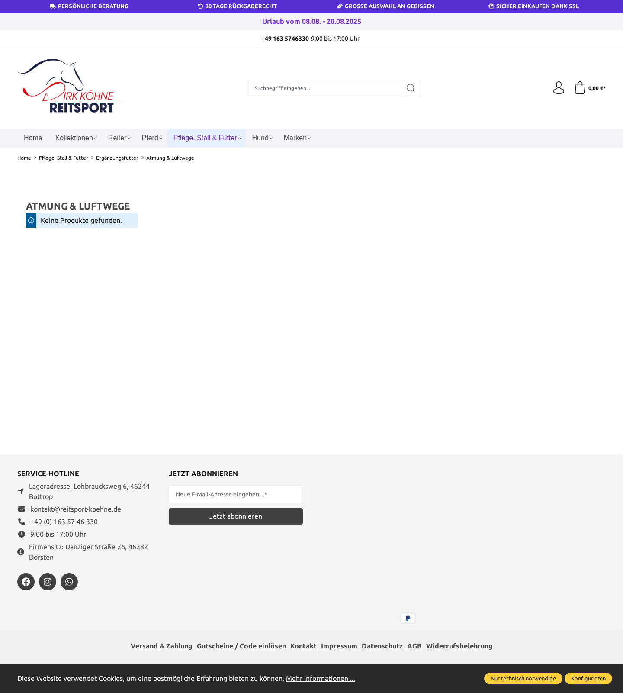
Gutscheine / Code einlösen (241, 646)
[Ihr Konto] (558, 88)
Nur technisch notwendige (523, 678)
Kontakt (303, 646)
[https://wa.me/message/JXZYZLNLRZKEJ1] (69, 581)
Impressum (339, 646)
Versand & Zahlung (162, 646)
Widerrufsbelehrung (459, 646)
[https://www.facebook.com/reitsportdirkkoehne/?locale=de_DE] (26, 581)
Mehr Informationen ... (320, 678)
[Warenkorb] (589, 88)
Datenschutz (382, 646)
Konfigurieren (588, 678)
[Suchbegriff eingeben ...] (325, 88)
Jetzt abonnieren (235, 516)
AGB (414, 646)
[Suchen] (411, 88)
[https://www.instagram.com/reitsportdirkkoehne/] (47, 581)
